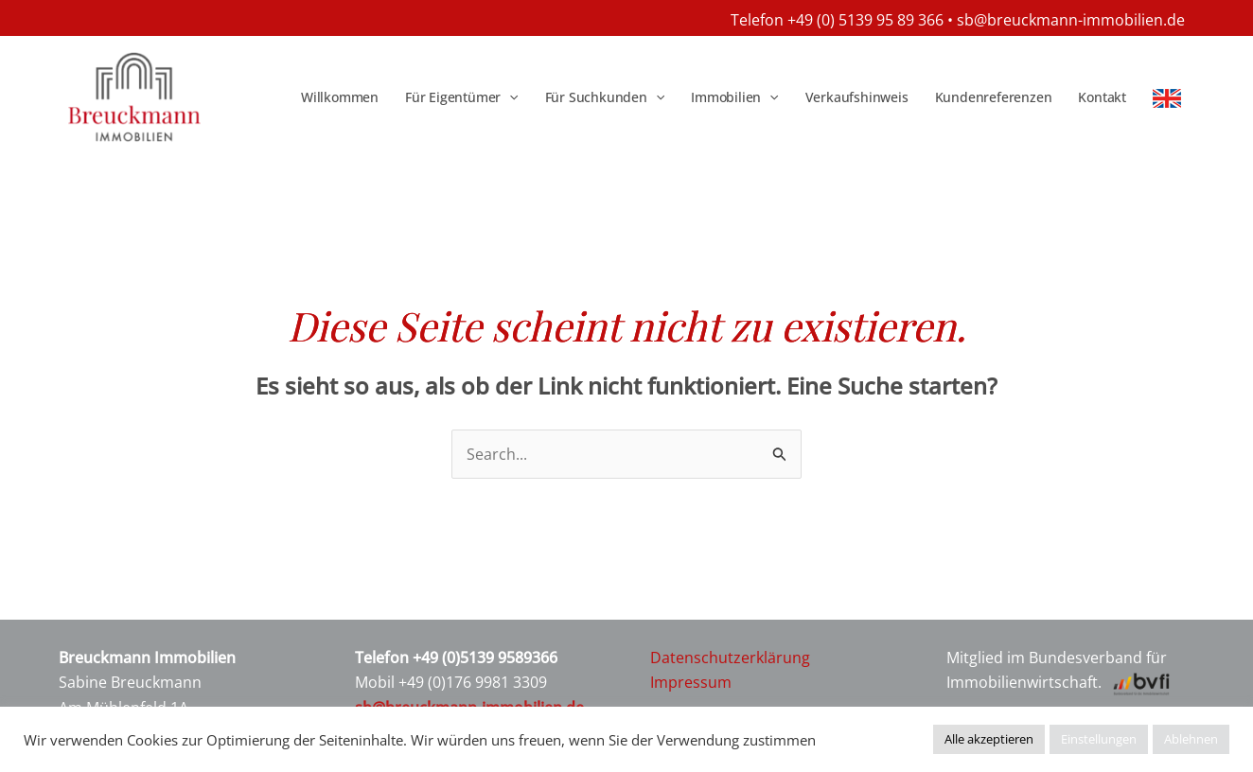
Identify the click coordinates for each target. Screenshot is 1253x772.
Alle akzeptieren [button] (988, 738)
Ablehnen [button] (1191, 738)
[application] (509, 97)
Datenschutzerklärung (730, 657)
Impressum (691, 682)
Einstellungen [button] (1099, 738)
